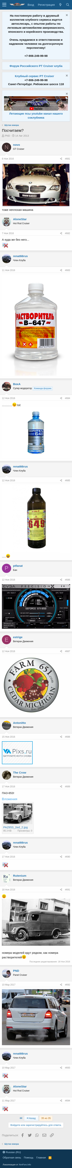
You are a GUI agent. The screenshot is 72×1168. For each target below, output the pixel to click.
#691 (67, 889)
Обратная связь (12, 1157)
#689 (67, 786)
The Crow (19, 772)
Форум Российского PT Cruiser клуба (36, 66)
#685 (67, 480)
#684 (67, 398)
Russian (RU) (12, 1152)
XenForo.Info (25, 1164)
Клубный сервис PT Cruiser (34, 76)
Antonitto (19, 722)
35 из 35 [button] (46, 1118)
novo (16, 144)
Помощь (28, 1157)
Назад (31, 1118)
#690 (67, 856)
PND (7, 135)
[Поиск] (67, 4)
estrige (17, 637)
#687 (67, 651)
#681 (67, 158)
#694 (67, 1100)
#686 (67, 579)
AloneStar (20, 219)
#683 (67, 270)
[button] (4, 5)
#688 (67, 736)
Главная (41, 1157)
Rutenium (19, 875)
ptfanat (18, 565)
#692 (67, 984)
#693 (67, 1067)
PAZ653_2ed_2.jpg (15, 827)
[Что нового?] (60, 4)
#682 (67, 233)
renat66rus (20, 256)
